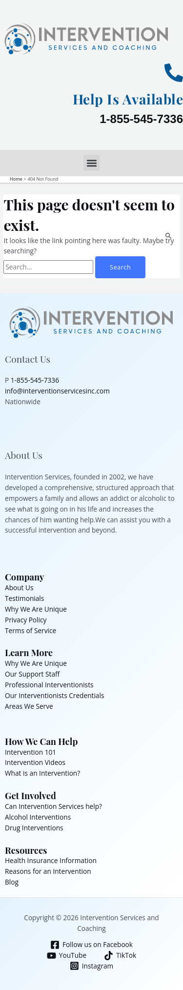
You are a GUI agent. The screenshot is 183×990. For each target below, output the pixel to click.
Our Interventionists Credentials (54, 695)
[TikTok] (120, 955)
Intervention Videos (35, 762)
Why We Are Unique (36, 609)
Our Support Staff (32, 674)
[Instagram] (91, 965)
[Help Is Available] (173, 72)
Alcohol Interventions (38, 817)
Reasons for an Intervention (48, 871)
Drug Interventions (34, 827)
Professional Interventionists (49, 684)
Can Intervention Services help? (53, 806)
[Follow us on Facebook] (92, 944)
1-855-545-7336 (141, 118)
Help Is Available (128, 99)
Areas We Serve (29, 706)
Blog (12, 882)
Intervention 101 (30, 752)
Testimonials (24, 598)
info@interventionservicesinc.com (57, 390)
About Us (19, 587)
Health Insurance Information (51, 860)
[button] (91, 163)
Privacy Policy (25, 619)
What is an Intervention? (42, 773)
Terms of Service (30, 630)
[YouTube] (66, 955)
